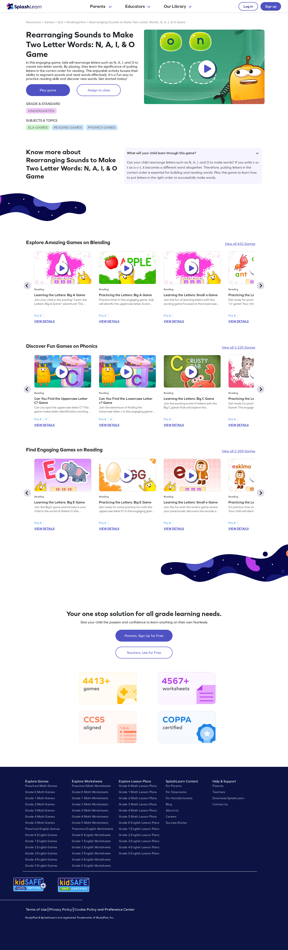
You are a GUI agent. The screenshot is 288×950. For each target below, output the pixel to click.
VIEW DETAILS (44, 321)
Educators (137, 6)
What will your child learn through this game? (193, 153)
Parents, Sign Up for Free (144, 636)
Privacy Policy (60, 909)
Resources (33, 22)
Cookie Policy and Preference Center (104, 909)
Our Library (178, 6)
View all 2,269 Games (238, 451)
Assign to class (99, 90)
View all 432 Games (240, 244)
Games (49, 22)
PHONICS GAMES (101, 127)
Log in (248, 6)
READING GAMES (68, 127)
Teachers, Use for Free (144, 652)
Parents (101, 6)
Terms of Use (37, 909)
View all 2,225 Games (238, 347)
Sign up (270, 6)
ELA (60, 22)
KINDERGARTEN (41, 111)
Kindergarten (76, 22)
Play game (48, 90)
